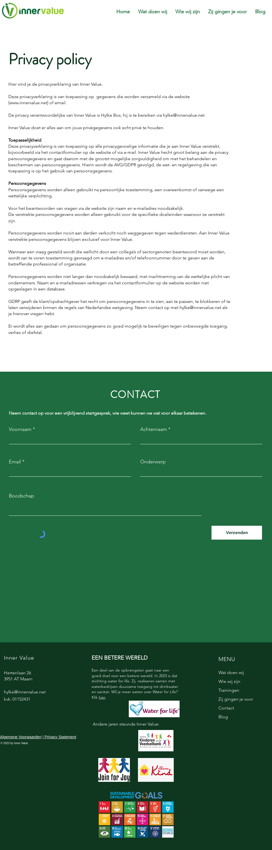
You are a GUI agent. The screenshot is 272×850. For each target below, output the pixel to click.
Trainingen (228, 690)
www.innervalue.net (28, 102)
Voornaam (20, 429)
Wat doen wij (231, 672)
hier (102, 697)
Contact (226, 708)
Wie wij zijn (229, 681)
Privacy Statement (60, 737)
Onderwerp (153, 461)
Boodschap (21, 495)
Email (15, 461)
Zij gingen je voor (235, 699)
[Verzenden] (236, 533)
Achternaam (153, 429)
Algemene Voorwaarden (20, 737)
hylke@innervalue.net (184, 115)
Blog (223, 716)
